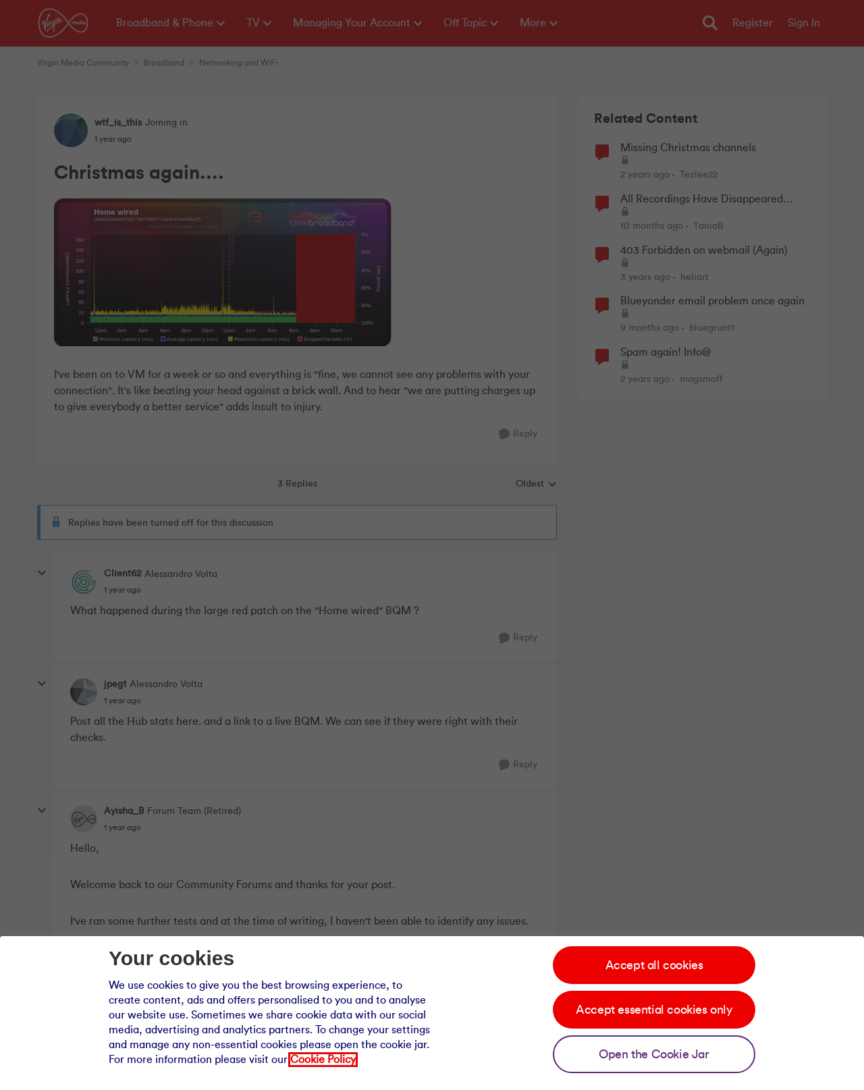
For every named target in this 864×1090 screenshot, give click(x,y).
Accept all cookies (654, 965)
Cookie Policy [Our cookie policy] (323, 1059)
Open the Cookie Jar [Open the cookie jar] (654, 1054)
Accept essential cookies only (654, 1010)
